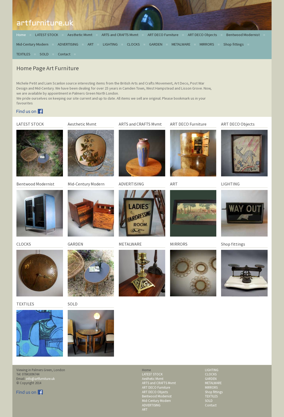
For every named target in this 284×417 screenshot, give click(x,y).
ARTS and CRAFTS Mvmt (120, 34)
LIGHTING (110, 44)
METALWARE (181, 44)
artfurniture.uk (44, 23)
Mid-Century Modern (32, 44)
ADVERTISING (68, 44)
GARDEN (155, 44)
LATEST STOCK (46, 34)
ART (91, 44)
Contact (64, 54)
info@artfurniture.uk (40, 378)
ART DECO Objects (202, 34)
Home (21, 34)
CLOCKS (133, 44)
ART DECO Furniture (163, 34)
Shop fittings (233, 44)
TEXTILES (23, 54)
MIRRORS (207, 44)
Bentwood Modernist (243, 34)
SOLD (44, 54)
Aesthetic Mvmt (79, 34)
